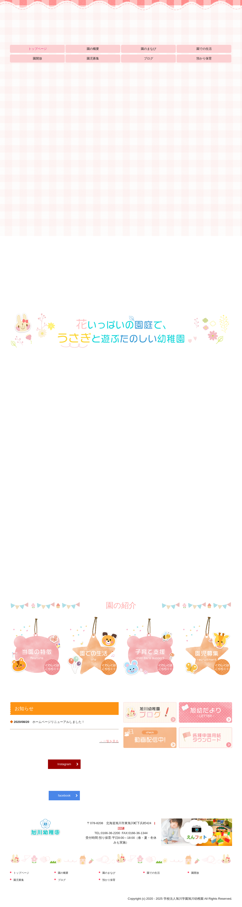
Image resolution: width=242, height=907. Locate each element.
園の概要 (93, 49)
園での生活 (204, 49)
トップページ (37, 49)
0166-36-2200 (110, 833)
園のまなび (148, 49)
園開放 (37, 58)
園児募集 (93, 58)
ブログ (148, 58)
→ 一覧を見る (109, 741)
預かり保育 (204, 58)
